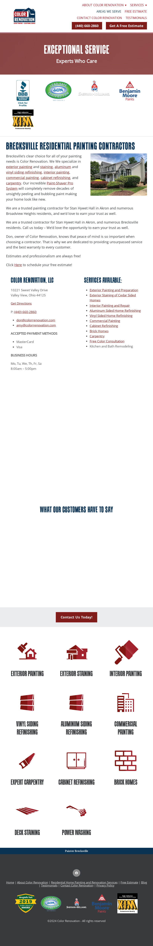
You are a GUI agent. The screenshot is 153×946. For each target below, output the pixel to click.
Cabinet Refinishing (104, 325)
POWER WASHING (76, 832)
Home (10, 882)
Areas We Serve (108, 11)
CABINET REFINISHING (76, 782)
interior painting (56, 172)
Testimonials (136, 18)
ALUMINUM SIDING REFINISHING (76, 728)
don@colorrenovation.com (35, 320)
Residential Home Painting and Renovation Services (84, 882)
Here (18, 264)
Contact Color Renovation (99, 18)
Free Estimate (136, 11)
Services (138, 5)
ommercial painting (23, 177)
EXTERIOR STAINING (76, 673)
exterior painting (19, 166)
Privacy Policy (105, 885)
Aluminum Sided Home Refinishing (115, 310)
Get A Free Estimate (126, 25)
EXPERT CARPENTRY (27, 782)
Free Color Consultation (107, 341)
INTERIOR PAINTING (126, 673)
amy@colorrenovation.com (36, 325)
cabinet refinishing (55, 177)
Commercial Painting (105, 320)
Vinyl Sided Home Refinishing (111, 315)
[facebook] (76, 873)
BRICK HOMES (125, 782)
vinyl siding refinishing (24, 172)
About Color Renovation (104, 5)
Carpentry (97, 336)
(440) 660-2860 (87, 25)
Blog (144, 882)
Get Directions (21, 303)
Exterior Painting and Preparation (114, 290)
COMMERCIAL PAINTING (125, 728)
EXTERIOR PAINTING (27, 673)
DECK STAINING (27, 832)
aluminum (63, 166)
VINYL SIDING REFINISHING (27, 728)
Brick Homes (99, 331)
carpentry (13, 183)
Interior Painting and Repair (110, 305)
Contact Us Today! (77, 617)
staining (46, 166)
